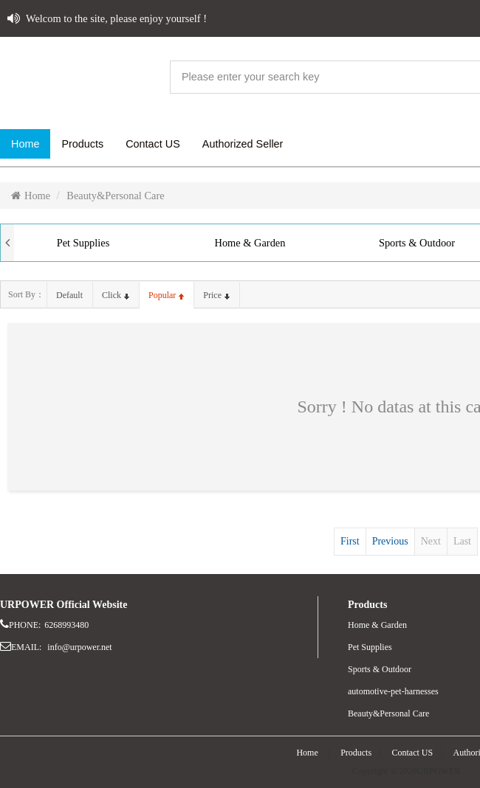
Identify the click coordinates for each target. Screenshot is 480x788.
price (216, 295)
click (115, 295)
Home (30, 195)
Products (355, 752)
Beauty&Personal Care (115, 195)
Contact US (412, 752)
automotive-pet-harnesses (393, 691)
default (69, 295)
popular (166, 295)
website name (81, 77)
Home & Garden (250, 243)
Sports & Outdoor (379, 669)
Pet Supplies (83, 243)
